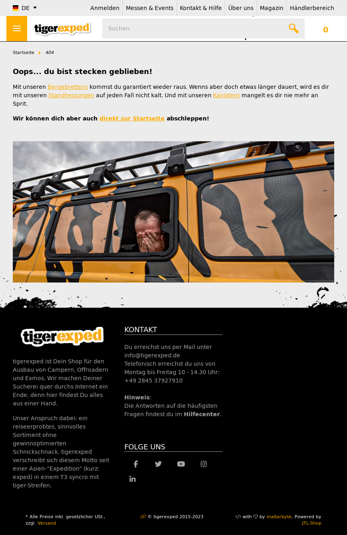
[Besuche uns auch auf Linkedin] (132, 479)
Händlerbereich (312, 8)
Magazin (271, 8)
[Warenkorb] (326, 28)
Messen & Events (150, 8)
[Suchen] (203, 28)
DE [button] (21, 8)
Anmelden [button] (105, 8)
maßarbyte (279, 516)
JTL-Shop (311, 523)
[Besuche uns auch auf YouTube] (181, 464)
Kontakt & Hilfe (201, 8)
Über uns (240, 8)
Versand (47, 523)
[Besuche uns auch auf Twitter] (158, 464)
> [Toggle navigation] (17, 28)
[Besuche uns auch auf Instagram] (203, 464)
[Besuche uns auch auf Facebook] (136, 464)
